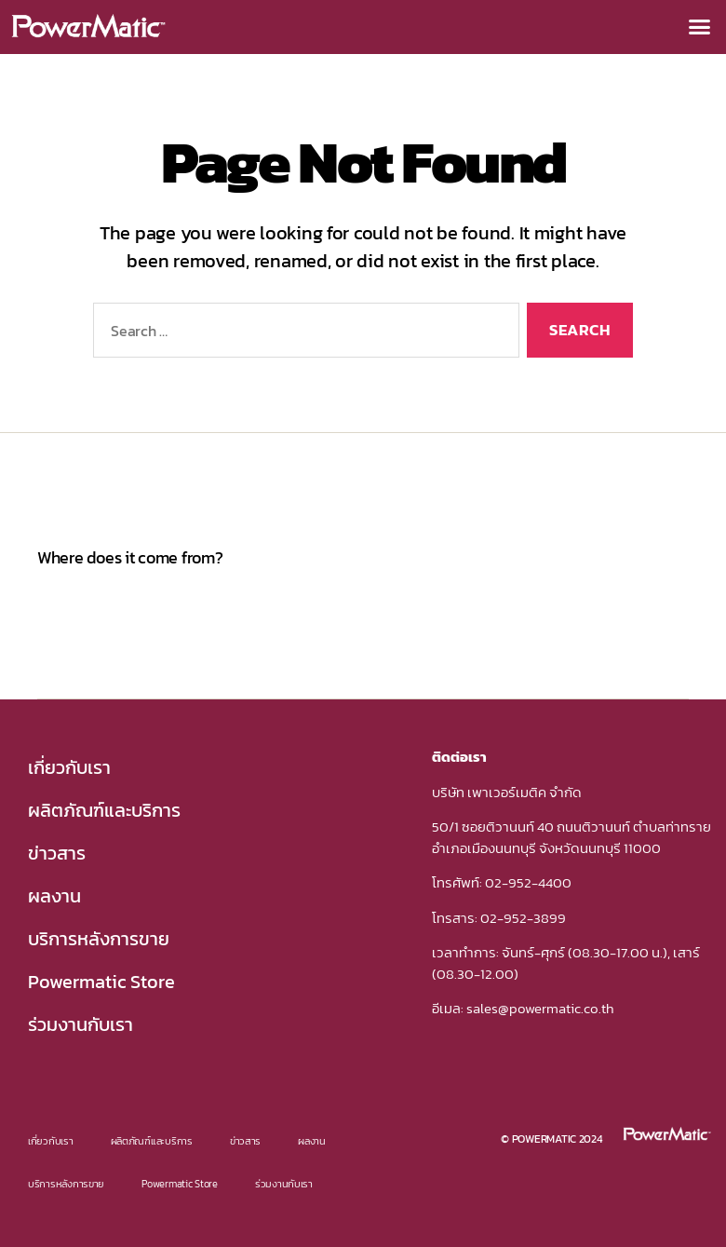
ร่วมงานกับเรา (80, 1024)
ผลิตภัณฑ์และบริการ (104, 810)
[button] (699, 27)
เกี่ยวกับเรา (69, 767)
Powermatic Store (101, 982)
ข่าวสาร (57, 853)
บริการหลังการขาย (98, 939)
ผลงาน (54, 896)
